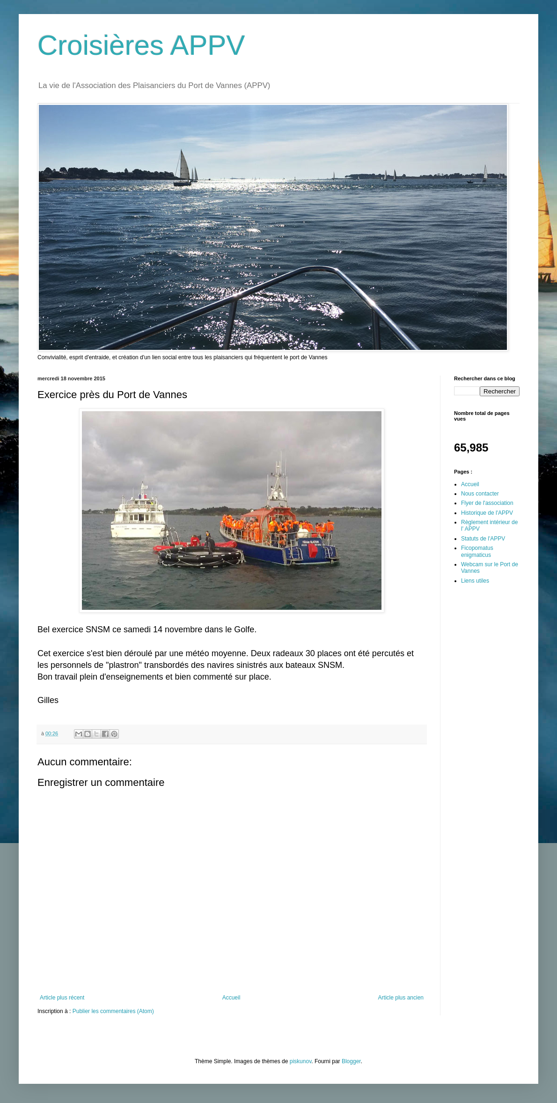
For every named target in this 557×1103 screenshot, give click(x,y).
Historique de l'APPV (487, 513)
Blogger (351, 1061)
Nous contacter (480, 493)
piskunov (300, 1061)
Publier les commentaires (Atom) (113, 1011)
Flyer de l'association (487, 503)
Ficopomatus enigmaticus (477, 551)
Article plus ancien (401, 997)
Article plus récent (62, 997)
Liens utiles (475, 580)
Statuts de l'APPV (483, 538)
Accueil (231, 997)
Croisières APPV (141, 45)
